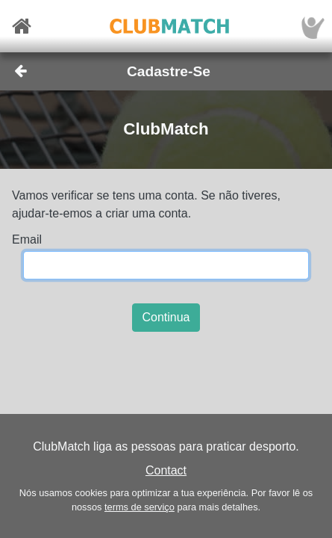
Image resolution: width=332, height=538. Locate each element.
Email (27, 239)
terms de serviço (139, 507)
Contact (166, 470)
